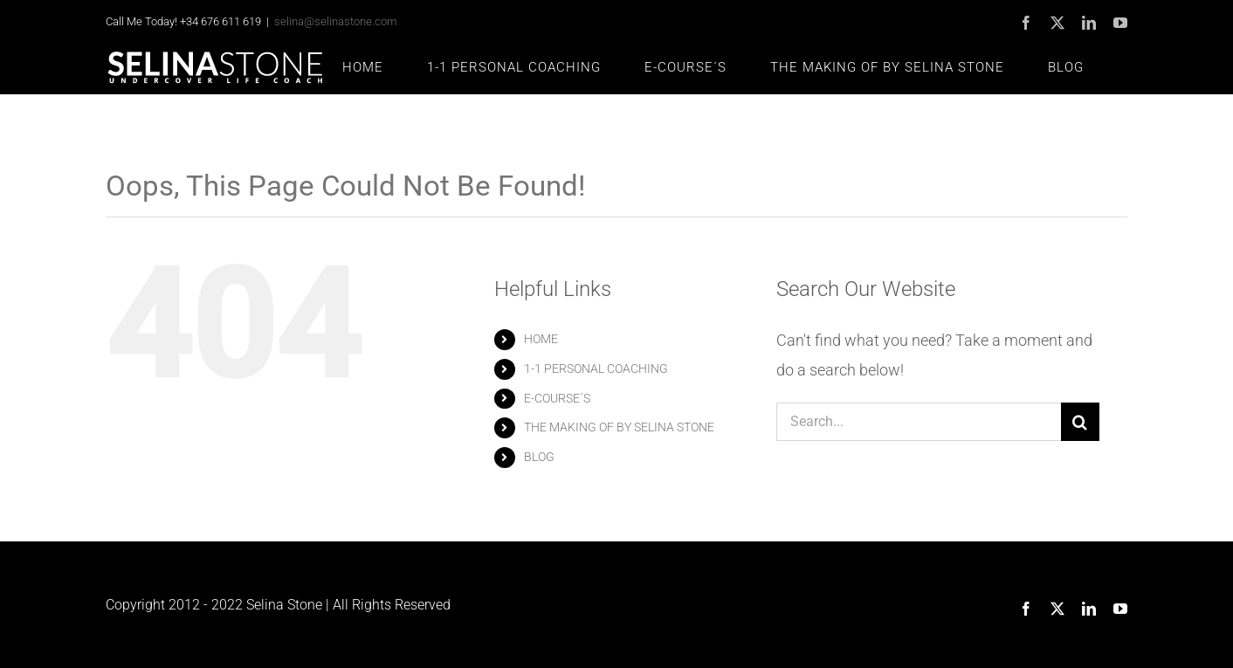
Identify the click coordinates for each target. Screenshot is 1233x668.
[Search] (1080, 422)
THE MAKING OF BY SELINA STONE (619, 427)
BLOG (539, 457)
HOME (541, 339)
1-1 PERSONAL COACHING (596, 368)
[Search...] (918, 422)
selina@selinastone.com (335, 21)
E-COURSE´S (557, 398)
